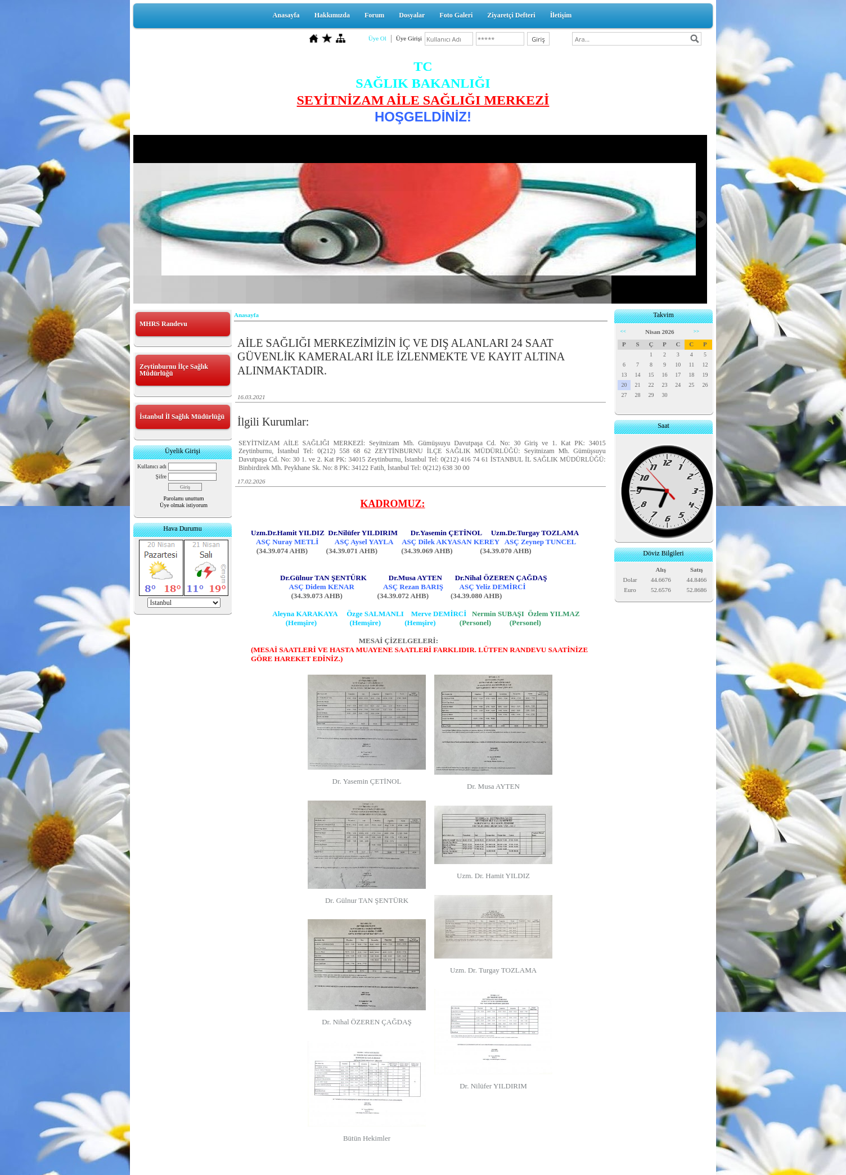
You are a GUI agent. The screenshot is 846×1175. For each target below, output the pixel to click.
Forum (374, 15)
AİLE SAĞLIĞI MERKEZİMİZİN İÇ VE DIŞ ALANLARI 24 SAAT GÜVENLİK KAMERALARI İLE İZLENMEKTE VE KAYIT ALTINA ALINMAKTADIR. (400, 357)
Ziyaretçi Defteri (511, 15)
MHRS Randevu (163, 324)
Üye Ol (377, 38)
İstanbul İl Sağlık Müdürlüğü (182, 417)
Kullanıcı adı (151, 466)
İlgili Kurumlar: (273, 421)
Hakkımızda (332, 15)
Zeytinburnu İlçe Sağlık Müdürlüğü (174, 370)
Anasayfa (286, 15)
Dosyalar (412, 15)
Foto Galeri (455, 15)
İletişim (561, 15)
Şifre (161, 476)
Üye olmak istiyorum (184, 505)
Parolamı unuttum (184, 498)
